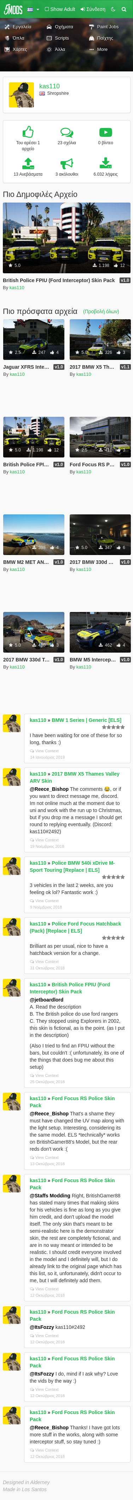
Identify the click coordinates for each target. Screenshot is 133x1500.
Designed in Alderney (26, 1482)
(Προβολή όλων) (101, 311)
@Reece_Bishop (49, 789)
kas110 (49, 86)
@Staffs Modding (50, 1195)
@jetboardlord (46, 1000)
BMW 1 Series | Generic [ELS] (86, 720)
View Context (44, 751)
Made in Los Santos (25, 1489)
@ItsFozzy (42, 1327)
